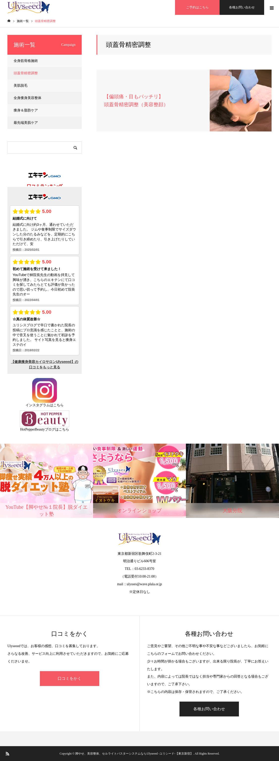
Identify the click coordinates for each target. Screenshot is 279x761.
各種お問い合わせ (242, 7)
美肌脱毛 (20, 85)
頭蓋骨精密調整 (26, 73)
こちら (58, 405)
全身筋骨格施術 (26, 61)
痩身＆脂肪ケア (26, 110)
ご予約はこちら (197, 7)
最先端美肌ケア (26, 123)
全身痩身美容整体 (27, 98)
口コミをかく (69, 678)
